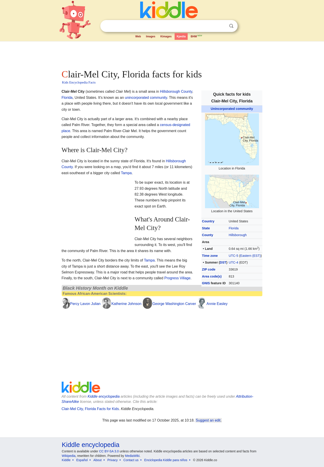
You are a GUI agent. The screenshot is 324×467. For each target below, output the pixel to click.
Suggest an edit (208, 420)
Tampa (126, 173)
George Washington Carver (174, 304)
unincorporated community (146, 97)
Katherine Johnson (126, 304)
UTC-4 (233, 262)
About (97, 460)
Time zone (210, 255)
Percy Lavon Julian (85, 304)
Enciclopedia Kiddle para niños (165, 460)
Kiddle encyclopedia (103, 396)
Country (208, 221)
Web (138, 36)
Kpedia (181, 36)
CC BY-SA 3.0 (109, 451)
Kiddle (66, 460)
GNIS (206, 283)
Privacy (112, 460)
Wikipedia (69, 456)
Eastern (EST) (250, 255)
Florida (233, 228)
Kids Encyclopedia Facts (79, 82)
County (207, 235)
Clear (222, 26)
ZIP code (209, 269)
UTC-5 (233, 255)
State (206, 228)
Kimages (166, 36)
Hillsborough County (176, 91)
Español (82, 460)
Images (150, 36)
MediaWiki (132, 456)
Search (231, 26)
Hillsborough (238, 235)
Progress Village (177, 278)
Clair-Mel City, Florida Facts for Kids (90, 409)
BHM (196, 36)
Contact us (131, 460)
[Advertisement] (162, 54)
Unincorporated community (232, 109)
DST (223, 262)
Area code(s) (212, 276)
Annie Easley (217, 304)
